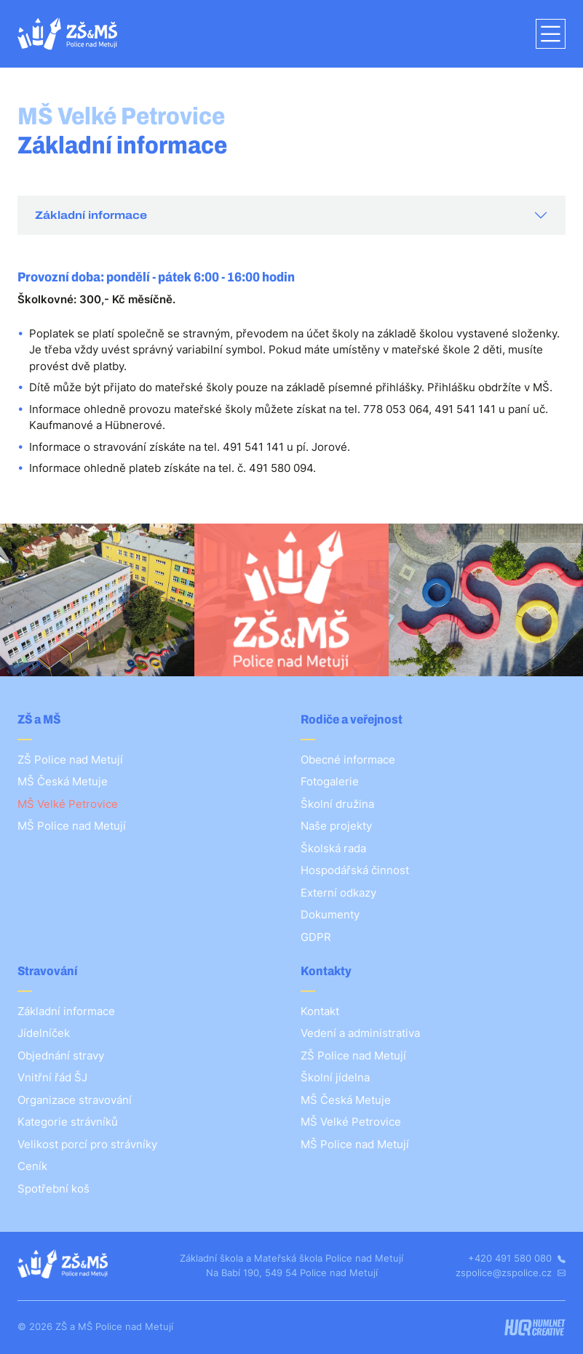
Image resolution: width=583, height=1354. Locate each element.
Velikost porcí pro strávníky (87, 1144)
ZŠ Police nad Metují (70, 759)
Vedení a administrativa (360, 1033)
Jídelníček (43, 1033)
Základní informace (91, 215)
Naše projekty (336, 826)
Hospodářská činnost (355, 870)
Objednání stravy (60, 1055)
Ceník (32, 1166)
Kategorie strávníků (67, 1122)
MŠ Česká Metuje (62, 781)
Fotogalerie (330, 781)
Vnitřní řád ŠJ (52, 1077)
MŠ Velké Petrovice (67, 804)
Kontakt (320, 1011)
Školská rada (333, 848)
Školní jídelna (335, 1077)
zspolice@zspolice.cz (511, 1272)
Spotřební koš (53, 1188)
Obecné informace (348, 759)
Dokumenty (330, 914)
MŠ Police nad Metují (71, 826)
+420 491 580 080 (517, 1258)
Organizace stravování (74, 1100)
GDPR (316, 937)
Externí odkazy (338, 893)
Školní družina (337, 804)
